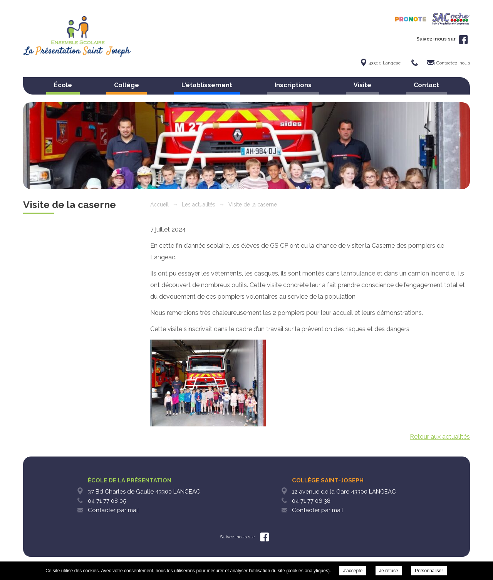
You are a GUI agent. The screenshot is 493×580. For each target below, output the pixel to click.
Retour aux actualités (440, 436)
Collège (126, 85)
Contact (426, 85)
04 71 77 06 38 (311, 500)
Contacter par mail (113, 510)
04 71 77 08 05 (107, 500)
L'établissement (206, 85)
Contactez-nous (453, 63)
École (63, 85)
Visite (362, 85)
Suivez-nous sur (442, 39)
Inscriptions (293, 85)
